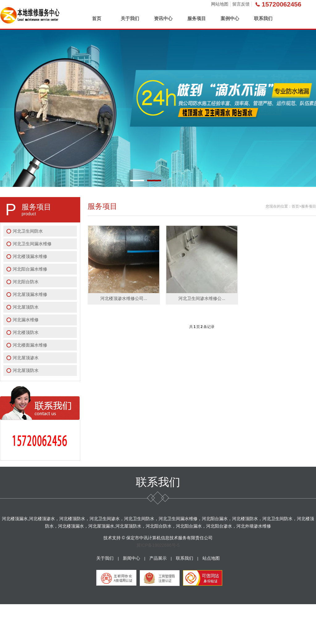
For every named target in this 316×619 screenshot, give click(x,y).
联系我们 (263, 18)
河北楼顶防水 (26, 332)
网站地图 (219, 4)
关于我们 (130, 18)
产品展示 (158, 558)
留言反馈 (241, 4)
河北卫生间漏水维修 (32, 243)
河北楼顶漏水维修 (30, 256)
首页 (96, 18)
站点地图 (211, 558)
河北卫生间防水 (28, 231)
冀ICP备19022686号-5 (158, 545)
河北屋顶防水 (26, 307)
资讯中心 (163, 18)
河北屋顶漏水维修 (30, 294)
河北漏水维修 (26, 319)
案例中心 (230, 18)
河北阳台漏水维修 (30, 269)
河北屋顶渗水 (26, 357)
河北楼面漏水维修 (30, 345)
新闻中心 (131, 558)
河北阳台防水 (26, 281)
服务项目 (196, 18)
